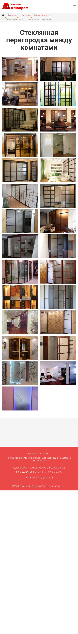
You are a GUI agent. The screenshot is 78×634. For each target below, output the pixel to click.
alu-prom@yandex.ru (42, 477)
